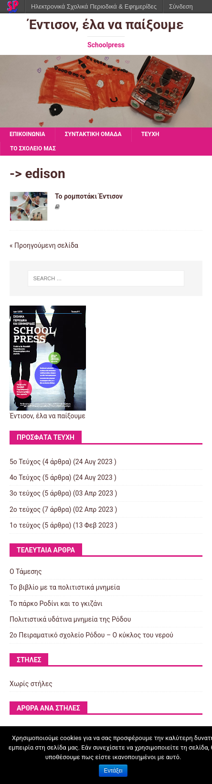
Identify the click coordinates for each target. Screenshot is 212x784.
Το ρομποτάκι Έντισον (89, 196)
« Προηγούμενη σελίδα (44, 245)
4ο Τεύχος (25, 477)
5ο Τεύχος (25, 462)
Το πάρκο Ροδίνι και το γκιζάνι (56, 603)
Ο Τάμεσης (26, 571)
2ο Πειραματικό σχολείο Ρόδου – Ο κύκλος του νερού (91, 635)
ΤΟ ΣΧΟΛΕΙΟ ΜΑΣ (33, 148)
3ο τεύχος (25, 493)
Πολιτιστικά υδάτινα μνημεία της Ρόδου (70, 619)
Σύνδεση (181, 6)
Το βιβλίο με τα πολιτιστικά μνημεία (65, 587)
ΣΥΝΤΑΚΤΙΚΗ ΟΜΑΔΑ (93, 134)
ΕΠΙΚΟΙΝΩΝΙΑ (27, 134)
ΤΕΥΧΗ (150, 134)
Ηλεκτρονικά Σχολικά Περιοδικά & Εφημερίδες (94, 6)
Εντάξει (113, 770)
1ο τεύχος (25, 525)
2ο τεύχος (25, 509)
